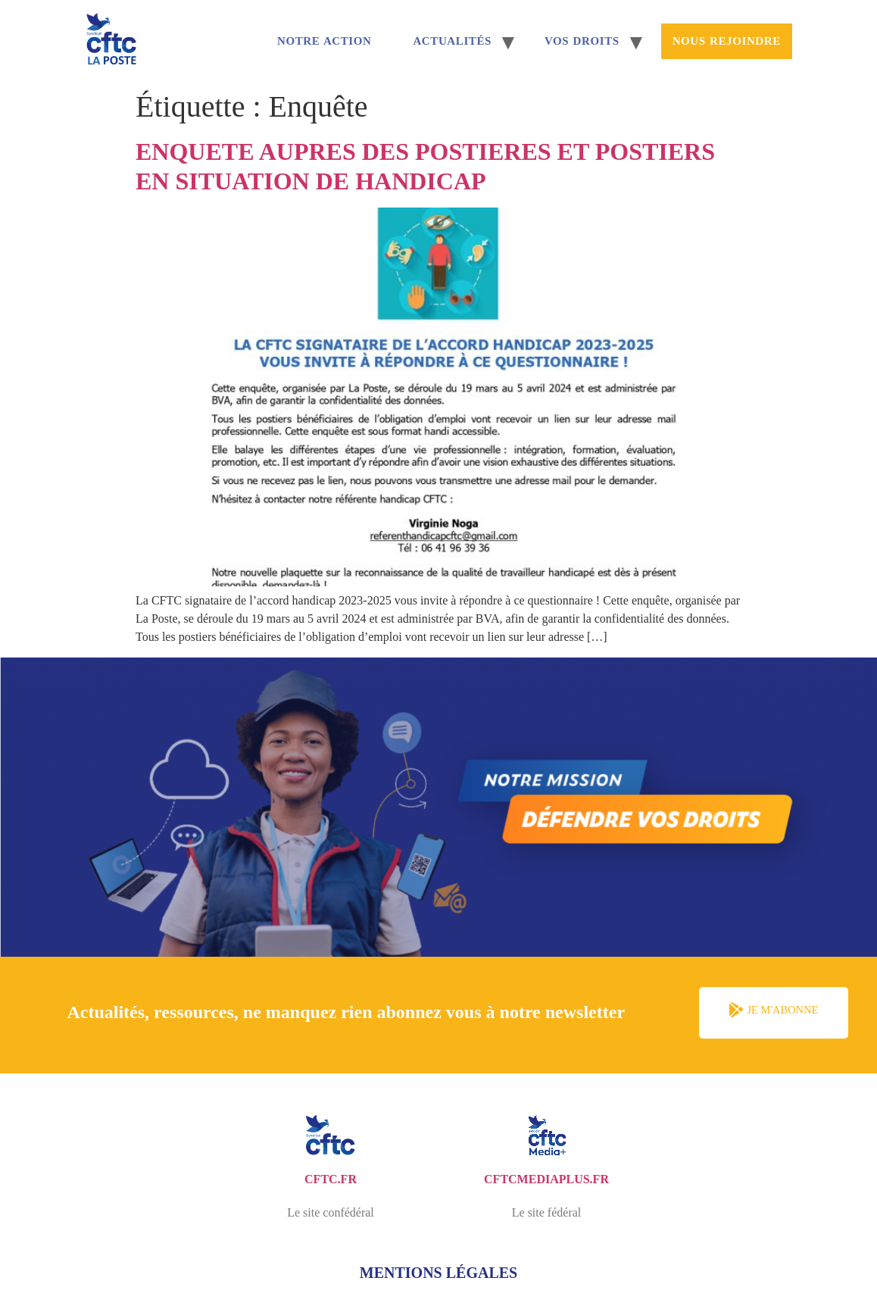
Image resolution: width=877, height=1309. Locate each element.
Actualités (452, 41)
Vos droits (582, 41)
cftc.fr (330, 1179)
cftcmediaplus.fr (546, 1179)
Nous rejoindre (727, 41)
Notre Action (324, 41)
